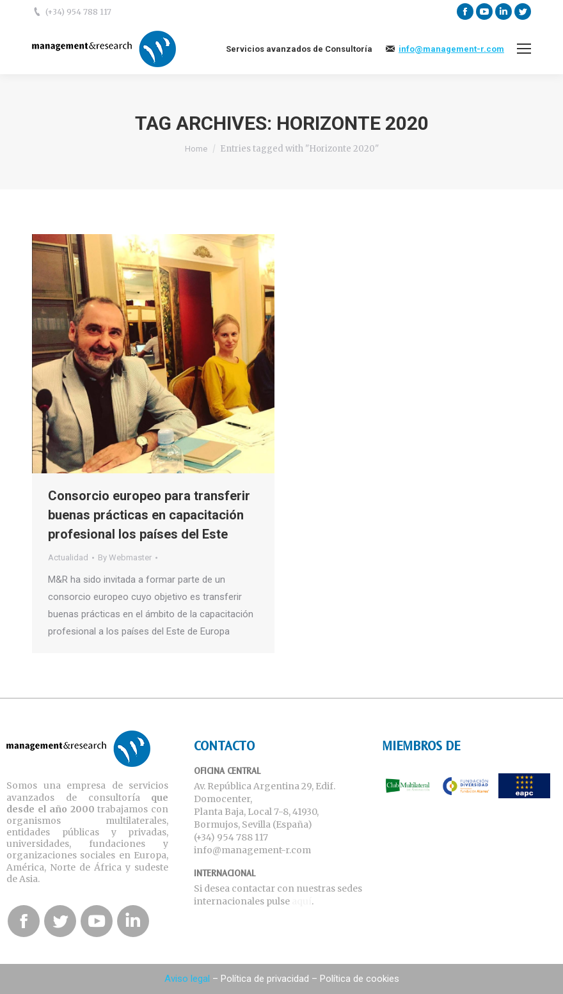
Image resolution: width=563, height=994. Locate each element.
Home (196, 149)
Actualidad (68, 557)
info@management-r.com (451, 49)
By (125, 557)
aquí (302, 901)
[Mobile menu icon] (524, 49)
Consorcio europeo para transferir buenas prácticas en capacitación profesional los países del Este (149, 515)
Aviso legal (187, 978)
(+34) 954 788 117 (78, 12)
